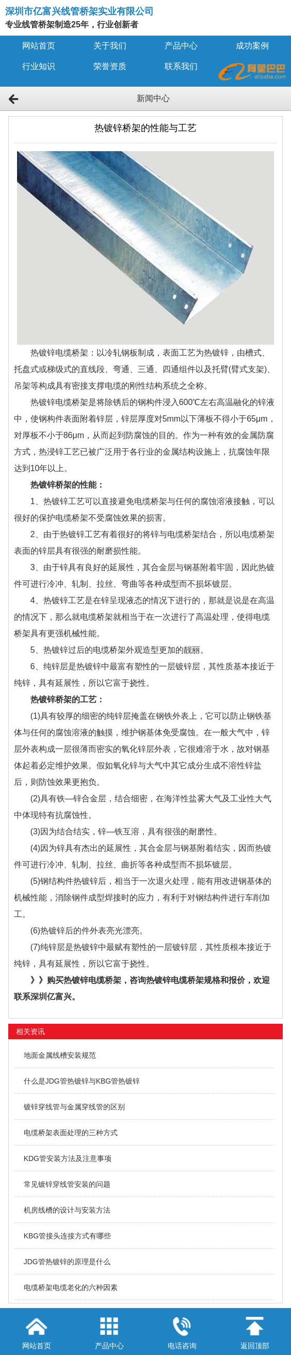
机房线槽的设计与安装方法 (67, 1210)
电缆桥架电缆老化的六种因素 (71, 1287)
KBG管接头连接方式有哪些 (67, 1236)
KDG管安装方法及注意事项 (67, 1158)
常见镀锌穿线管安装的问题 (67, 1184)
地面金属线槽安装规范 (60, 1055)
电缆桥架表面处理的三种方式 (71, 1132)
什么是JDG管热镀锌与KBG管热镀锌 (82, 1081)
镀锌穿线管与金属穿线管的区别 (74, 1107)
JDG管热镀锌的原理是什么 (67, 1261)
